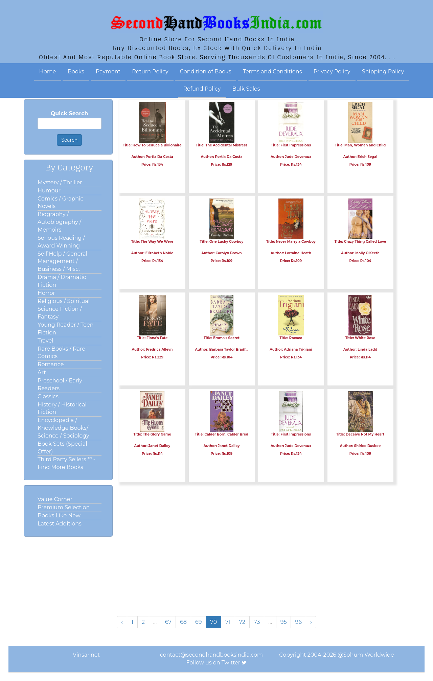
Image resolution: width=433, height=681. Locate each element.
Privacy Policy (332, 71)
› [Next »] (311, 622)
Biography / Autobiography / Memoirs (59, 222)
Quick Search (69, 113)
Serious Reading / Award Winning (61, 242)
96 (298, 622)
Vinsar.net (86, 655)
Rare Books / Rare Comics (61, 353)
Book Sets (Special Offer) (62, 448)
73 (257, 622)
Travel (45, 340)
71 (227, 622)
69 (198, 622)
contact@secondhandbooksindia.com (211, 655)
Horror (46, 293)
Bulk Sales (246, 89)
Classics (48, 396)
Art (42, 372)
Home (47, 71)
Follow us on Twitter (213, 662)
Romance (51, 364)
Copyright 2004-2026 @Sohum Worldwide (336, 655)
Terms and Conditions (272, 71)
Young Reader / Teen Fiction (66, 329)
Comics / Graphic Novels (60, 202)
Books (76, 71)
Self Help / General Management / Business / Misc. (62, 262)
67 (168, 622)
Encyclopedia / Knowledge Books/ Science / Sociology (63, 428)
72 (242, 622)
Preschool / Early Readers (60, 384)
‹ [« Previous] (122, 622)
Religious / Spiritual (64, 301)
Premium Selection (64, 507)
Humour (49, 190)
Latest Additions (60, 523)
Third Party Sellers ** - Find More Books (66, 463)
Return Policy (150, 71)
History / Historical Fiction (62, 408)
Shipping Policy (383, 71)
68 (183, 622)
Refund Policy (202, 89)
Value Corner (55, 499)
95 (283, 622)
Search (69, 140)
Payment (108, 71)
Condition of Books (205, 71)
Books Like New (59, 515)
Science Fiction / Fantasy (60, 313)
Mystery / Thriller (60, 182)
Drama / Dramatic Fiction (62, 281)
